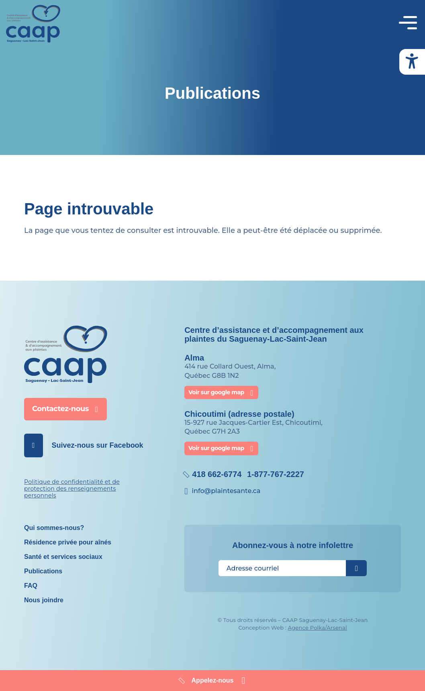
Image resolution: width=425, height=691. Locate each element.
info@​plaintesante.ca (226, 491)
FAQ (30, 585)
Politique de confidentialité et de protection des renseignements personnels (72, 488)
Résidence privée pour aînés (67, 542)
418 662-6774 (216, 474)
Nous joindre (43, 600)
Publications (43, 571)
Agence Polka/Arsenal (317, 627)
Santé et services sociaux (63, 556)
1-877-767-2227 (275, 474)
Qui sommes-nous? (54, 527)
